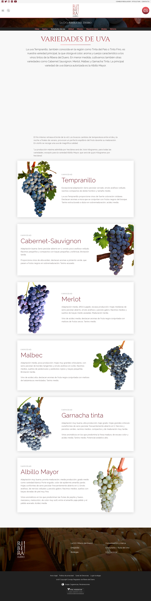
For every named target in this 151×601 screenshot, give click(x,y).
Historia (114, 29)
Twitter (6, 2)
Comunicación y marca (90, 10)
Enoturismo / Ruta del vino (111, 10)
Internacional (128, 9)
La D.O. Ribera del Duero (37, 10)
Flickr (12, 2)
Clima (36, 29)
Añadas (104, 29)
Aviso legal (54, 575)
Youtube (15, 2)
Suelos (44, 29)
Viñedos (80, 29)
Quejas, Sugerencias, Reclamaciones (77, 584)
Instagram (9, 2)
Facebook (3, 2)
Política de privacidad (66, 575)
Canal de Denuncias (82, 575)
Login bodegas (95, 575)
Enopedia (52, 9)
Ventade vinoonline (145, 10)
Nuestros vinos (92, 29)
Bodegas (63, 9)
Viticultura (136, 1)
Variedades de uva (58, 29)
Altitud (71, 29)
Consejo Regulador (123, 1)
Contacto (145, 1)
